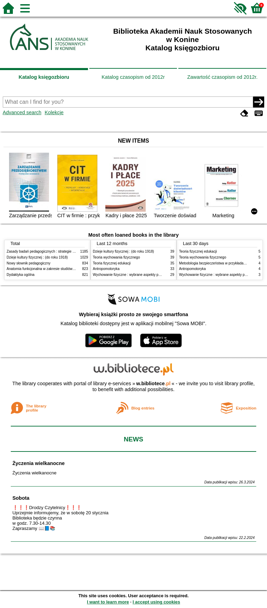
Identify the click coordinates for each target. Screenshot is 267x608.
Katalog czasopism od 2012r (133, 77)
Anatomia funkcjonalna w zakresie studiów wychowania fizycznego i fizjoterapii (68, 269)
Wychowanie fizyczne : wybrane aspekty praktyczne (133, 275)
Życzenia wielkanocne (39, 463)
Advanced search (22, 112)
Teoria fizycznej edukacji (112, 263)
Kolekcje (53, 112)
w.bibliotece (153, 383)
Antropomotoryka (106, 269)
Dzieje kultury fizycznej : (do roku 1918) (37, 257)
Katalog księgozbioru (44, 77)
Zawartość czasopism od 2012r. (222, 77)
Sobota (21, 498)
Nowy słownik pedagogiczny (28, 263)
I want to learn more (108, 602)
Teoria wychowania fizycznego (116, 257)
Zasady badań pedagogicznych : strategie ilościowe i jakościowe (56, 251)
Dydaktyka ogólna (20, 275)
